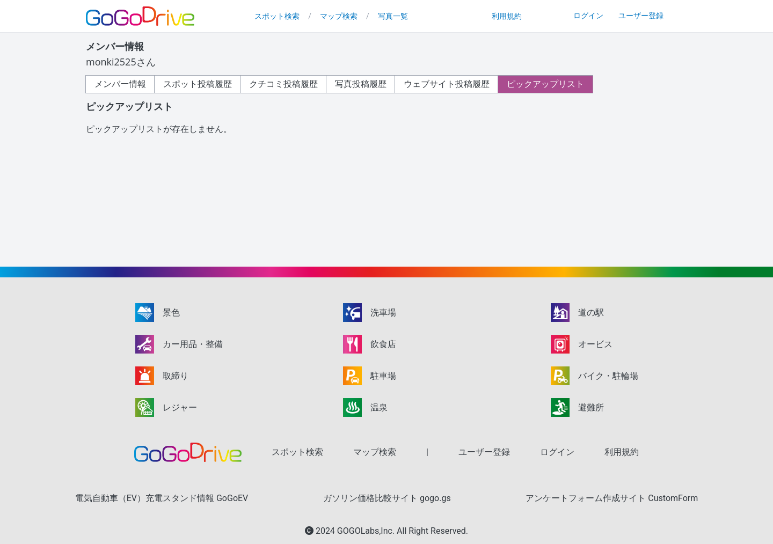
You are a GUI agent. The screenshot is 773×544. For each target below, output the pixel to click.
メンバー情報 (120, 84)
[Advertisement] (587, 174)
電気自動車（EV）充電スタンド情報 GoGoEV (162, 498)
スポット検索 (277, 16)
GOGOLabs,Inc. (367, 531)
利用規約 (507, 16)
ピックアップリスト (545, 84)
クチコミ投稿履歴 (283, 84)
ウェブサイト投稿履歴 (447, 84)
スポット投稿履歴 (197, 84)
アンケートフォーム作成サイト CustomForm (612, 498)
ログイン (588, 15)
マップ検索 (339, 16)
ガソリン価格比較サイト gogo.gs (387, 498)
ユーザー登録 (640, 15)
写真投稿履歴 (360, 84)
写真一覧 (393, 16)
